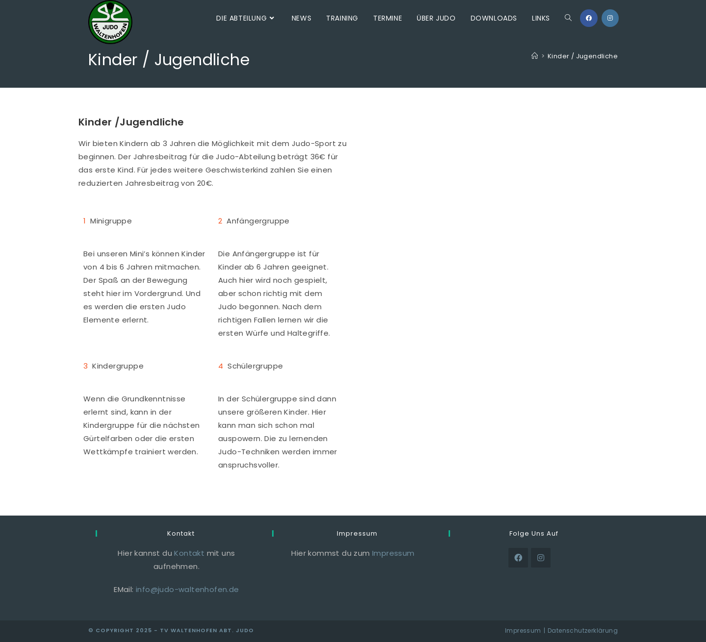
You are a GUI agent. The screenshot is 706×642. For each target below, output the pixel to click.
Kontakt (189, 553)
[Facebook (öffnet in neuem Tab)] (589, 18)
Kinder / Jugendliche (583, 56)
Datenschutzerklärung (583, 630)
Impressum (393, 553)
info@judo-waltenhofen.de (187, 589)
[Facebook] (518, 558)
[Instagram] (541, 558)
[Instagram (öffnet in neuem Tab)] (610, 18)
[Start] (534, 56)
